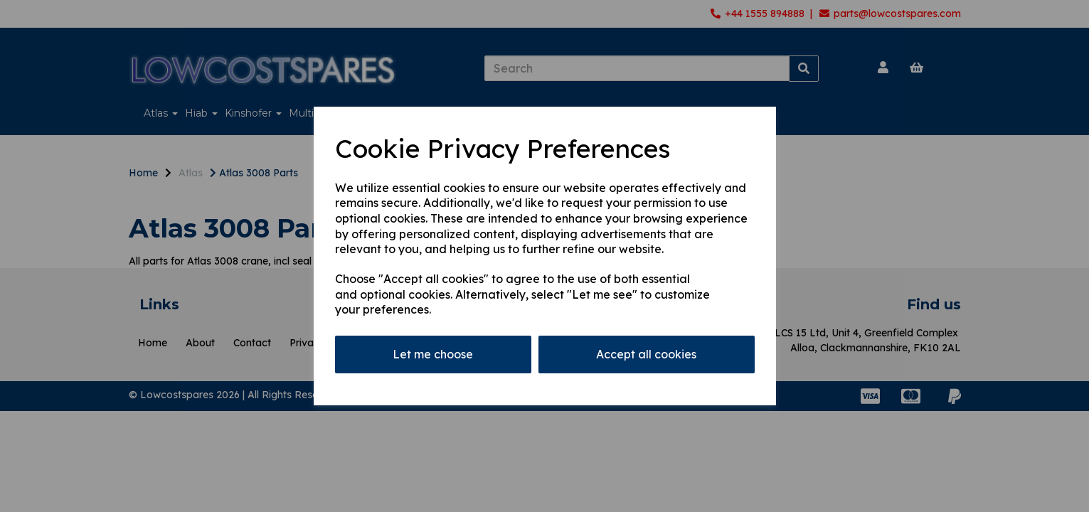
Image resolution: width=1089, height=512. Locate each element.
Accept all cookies (646, 354)
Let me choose (433, 354)
